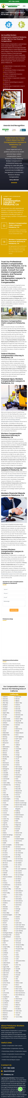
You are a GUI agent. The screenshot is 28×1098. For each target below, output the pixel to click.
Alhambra (5, 701)
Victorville (17, 973)
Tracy (16, 953)
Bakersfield (6, 733)
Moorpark (17, 717)
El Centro (5, 853)
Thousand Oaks (19, 949)
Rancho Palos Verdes (20, 805)
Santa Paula (18, 903)
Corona (5, 813)
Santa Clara (18, 893)
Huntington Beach (7, 933)
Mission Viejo (18, 703)
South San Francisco (20, 929)
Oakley (17, 747)
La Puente (5, 957)
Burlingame (6, 769)
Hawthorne (6, 919)
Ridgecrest (18, 825)
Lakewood (5, 975)
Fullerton (5, 897)
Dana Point (6, 827)
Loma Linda (6, 993)
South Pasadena (19, 927)
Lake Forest (6, 973)
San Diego (18, 855)
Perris (16, 779)
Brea (4, 761)
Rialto (16, 821)
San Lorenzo (18, 873)
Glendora (5, 909)
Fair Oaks (5, 871)
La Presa (5, 955)
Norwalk (17, 741)
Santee (17, 907)
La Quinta (5, 959)
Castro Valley (6, 783)
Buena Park (6, 765)
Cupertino (5, 821)
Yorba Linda (18, 1011)
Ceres (4, 787)
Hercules (5, 925)
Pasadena (18, 777)
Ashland (5, 723)
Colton (4, 807)
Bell (4, 745)
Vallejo (17, 971)
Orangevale (18, 757)
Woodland (18, 1009)
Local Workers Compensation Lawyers (12, 1057)
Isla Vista (5, 945)
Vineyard (17, 975)
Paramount (18, 775)
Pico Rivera (18, 783)
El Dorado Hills (6, 857)
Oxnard (17, 763)
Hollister (5, 931)
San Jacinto (18, 865)
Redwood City (19, 817)
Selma (17, 913)
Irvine (4, 943)
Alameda (5, 699)
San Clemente (19, 853)
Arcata (4, 717)
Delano (5, 833)
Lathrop (5, 979)
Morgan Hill (18, 721)
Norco (17, 735)
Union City (18, 965)
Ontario (17, 753)
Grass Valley (6, 913)
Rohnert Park (18, 833)
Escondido (5, 867)
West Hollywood (19, 991)
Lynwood (5, 1007)
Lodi (4, 991)
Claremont (6, 801)
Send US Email (9, 1071)
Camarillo (5, 773)
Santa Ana (18, 889)
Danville (5, 829)
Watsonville (18, 987)
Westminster (18, 999)
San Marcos (18, 877)
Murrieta (17, 725)
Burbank (5, 767)
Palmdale (17, 771)
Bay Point (5, 741)
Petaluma (18, 781)
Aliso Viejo (5, 703)
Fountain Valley (7, 889)
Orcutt (17, 759)
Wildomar (17, 1005)
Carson (5, 781)
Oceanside (18, 749)
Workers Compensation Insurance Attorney (13, 1054)
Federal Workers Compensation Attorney (12, 1048)
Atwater (5, 727)
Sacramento (18, 841)
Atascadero (6, 725)
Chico (4, 791)
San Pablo (18, 881)
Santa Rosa (18, 905)
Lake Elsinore (6, 971)
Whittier (17, 1003)
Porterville (18, 797)
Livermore (5, 989)
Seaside (17, 911)
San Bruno (18, 847)
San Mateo (18, 879)
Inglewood (5, 941)
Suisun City (18, 939)
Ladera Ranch (6, 963)
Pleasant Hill (18, 791)
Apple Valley (6, 713)
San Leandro (18, 871)
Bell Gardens (6, 747)
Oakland (17, 745)
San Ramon (18, 885)
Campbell (5, 775)
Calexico (5, 771)
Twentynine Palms (20, 961)
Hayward (5, 921)
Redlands (17, 813)
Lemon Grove (6, 983)
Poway (17, 799)
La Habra (5, 949)
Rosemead (18, 835)
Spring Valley (18, 933)
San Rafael (18, 883)
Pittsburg (17, 785)
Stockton (17, 937)
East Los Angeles (7, 845)
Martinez (5, 1015)
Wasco (17, 985)
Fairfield (5, 873)
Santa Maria (18, 899)
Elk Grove (5, 863)
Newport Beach (19, 733)
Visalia (17, 977)
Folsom (5, 881)
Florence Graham (7, 877)
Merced (17, 699)
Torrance (17, 951)
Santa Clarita (18, 895)
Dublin (4, 843)
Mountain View (19, 723)
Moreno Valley (19, 719)
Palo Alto (17, 773)
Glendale (5, 907)
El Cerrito (5, 855)
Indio (4, 939)
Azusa (4, 731)
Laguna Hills (6, 967)
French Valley (6, 893)
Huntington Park (7, 935)
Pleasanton (18, 793)
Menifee (5, 1019)
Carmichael (6, 779)
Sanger (17, 887)
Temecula (18, 943)
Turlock (17, 957)
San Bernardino (19, 845)
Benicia (5, 753)
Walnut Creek (19, 983)
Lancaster (5, 977)
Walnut (17, 981)
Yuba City (18, 1013)
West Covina (18, 989)
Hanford (5, 917)
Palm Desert (18, 767)
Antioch (5, 711)
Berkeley (5, 755)
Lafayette (5, 965)
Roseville (17, 837)
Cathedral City (7, 785)
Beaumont (6, 743)
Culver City (6, 819)
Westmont (18, 1001)
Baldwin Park (6, 735)
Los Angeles (6, 1001)
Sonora (17, 921)
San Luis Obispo (19, 875)
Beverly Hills (6, 757)
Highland (5, 929)
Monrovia (17, 707)
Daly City (5, 825)
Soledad (17, 917)
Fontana (5, 883)
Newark (17, 731)
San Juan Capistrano (20, 869)
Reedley (17, 819)
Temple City (18, 947)
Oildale (17, 751)
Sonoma (17, 919)
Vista (16, 979)
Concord (5, 811)
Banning (5, 737)
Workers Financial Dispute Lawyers (11, 1059)
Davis (4, 831)
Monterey (17, 713)
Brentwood (6, 763)
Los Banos (5, 1003)
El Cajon (5, 851)
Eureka (4, 869)
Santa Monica (19, 901)
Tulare (17, 955)
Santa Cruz (18, 897)
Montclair (17, 709)
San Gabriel (18, 863)
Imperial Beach (7, 937)
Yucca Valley (18, 1017)
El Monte (5, 859)
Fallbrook (5, 875)
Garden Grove (6, 901)
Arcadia (5, 715)
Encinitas (5, 865)
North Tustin (18, 739)
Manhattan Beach (7, 1011)
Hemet (5, 923)
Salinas (17, 843)
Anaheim (5, 707)
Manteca (5, 1013)
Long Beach (6, 997)
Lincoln (5, 987)
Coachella (5, 805)
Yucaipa (17, 1015)
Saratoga (17, 909)
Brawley (5, 759)
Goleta (4, 911)
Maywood (5, 1017)
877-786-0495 (14, 1)
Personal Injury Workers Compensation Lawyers (14, 1051)
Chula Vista (6, 797)
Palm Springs (18, 769)
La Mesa (5, 951)
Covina (5, 817)
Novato (17, 743)
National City (18, 729)
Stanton (17, 935)
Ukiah (16, 963)
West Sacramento (20, 993)
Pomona (17, 795)
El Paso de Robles (7, 861)
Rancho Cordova (19, 801)
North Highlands (19, 737)
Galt (4, 899)
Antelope (5, 709)
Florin (4, 879)
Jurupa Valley (6, 947)
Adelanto (5, 697)
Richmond (18, 823)
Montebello (18, 711)
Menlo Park (18, 697)
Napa (16, 727)
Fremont (5, 891)
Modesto (17, 705)
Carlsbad (5, 777)
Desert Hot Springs (8, 835)
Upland (17, 967)
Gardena (5, 903)
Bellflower (5, 749)
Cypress (5, 823)
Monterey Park (19, 715)
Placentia (17, 787)
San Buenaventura (20, 849)
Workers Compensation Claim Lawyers (12, 1045)
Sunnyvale (18, 941)
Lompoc (5, 995)
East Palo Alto (6, 847)
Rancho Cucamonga (20, 803)
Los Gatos (5, 1005)
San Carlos (18, 851)
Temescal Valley (19, 945)
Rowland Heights (19, 839)
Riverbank (17, 827)
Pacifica (17, 765)
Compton (5, 809)
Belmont (5, 751)
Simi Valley (18, 915)
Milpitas (17, 701)
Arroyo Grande (7, 721)
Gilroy (4, 905)
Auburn (5, 729)
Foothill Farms (6, 885)
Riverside (17, 829)
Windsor (17, 1007)
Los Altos (5, 999)
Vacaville (17, 969)
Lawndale (5, 981)
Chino (4, 793)
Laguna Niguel (6, 969)
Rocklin (17, 831)
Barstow (5, 739)
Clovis (4, 803)
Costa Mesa (6, 815)
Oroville (17, 761)
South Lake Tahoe (20, 925)
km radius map (14, 638)
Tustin (17, 959)
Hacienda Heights (7, 915)
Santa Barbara (19, 891)
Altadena (5, 705)
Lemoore (5, 985)
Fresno (4, 895)
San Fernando (19, 859)
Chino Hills (5, 795)
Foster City (6, 887)
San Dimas (18, 857)
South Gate (18, 923)
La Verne (5, 961)
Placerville (18, 789)
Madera (5, 1009)
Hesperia (5, 927)
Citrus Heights (6, 799)
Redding (17, 811)
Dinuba (5, 839)
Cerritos (5, 789)
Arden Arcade (6, 719)
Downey (5, 841)
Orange (17, 755)
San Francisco (19, 861)
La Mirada (5, 953)
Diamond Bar (6, 837)
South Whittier (19, 931)
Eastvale (5, 849)
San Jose (17, 867)
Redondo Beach (19, 815)
